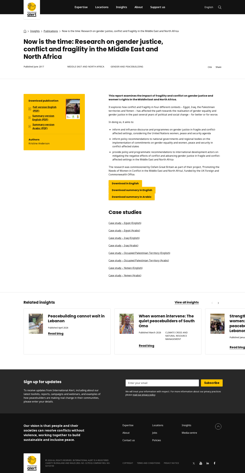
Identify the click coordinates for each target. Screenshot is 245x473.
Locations (101, 7)
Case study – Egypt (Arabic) (124, 230)
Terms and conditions (148, 463)
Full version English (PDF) (44, 109)
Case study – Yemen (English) (125, 268)
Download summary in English (132, 190)
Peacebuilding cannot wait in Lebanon (76, 319)
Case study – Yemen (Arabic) (125, 275)
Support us (157, 7)
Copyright (127, 463)
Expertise (81, 7)
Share (218, 67)
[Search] (219, 7)
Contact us (128, 440)
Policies (156, 440)
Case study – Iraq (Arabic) (123, 245)
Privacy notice (171, 463)
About (139, 7)
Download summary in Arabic (131, 197)
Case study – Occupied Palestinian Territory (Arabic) (139, 260)
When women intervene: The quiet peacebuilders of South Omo (167, 321)
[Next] (218, 303)
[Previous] (212, 303)
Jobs (154, 432)
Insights (121, 7)
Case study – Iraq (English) (124, 238)
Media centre (189, 432)
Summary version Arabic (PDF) (43, 126)
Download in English (125, 183)
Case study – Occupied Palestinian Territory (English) (139, 253)
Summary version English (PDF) (43, 117)
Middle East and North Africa (85, 66)
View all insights (187, 302)
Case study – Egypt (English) (125, 223)
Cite (210, 67)
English (209, 7)
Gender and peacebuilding (127, 66)
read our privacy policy (144, 394)
